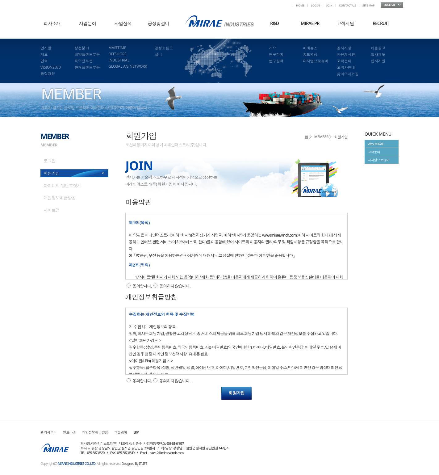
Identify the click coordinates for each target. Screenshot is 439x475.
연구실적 (276, 61)
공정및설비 (158, 23)
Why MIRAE (375, 143)
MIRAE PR (310, 23)
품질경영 (47, 73)
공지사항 (344, 48)
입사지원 (378, 61)
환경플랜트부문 (87, 67)
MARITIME (117, 47)
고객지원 (345, 23)
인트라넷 (69, 432)
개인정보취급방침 (60, 198)
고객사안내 (346, 67)
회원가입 (52, 173)
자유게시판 (346, 54)
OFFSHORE (117, 54)
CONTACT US (347, 5)
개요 (44, 54)
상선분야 (81, 48)
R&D (274, 23)
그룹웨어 (120, 432)
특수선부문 (83, 61)
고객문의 (344, 61)
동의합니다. (142, 286)
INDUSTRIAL (118, 60)
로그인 (50, 161)
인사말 (45, 48)
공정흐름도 (164, 48)
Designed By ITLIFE (134, 463)
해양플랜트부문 (87, 54)
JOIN (329, 5)
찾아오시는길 (348, 74)
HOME (300, 5)
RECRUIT (381, 23)
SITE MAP (368, 5)
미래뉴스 (310, 48)
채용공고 (378, 48)
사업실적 (123, 23)
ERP (136, 432)
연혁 (44, 61)
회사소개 (52, 23)
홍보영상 (310, 54)
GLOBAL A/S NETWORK (127, 66)
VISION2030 (50, 67)
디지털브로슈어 (315, 61)
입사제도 (378, 54)
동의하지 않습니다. (174, 286)
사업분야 (87, 23)
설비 (158, 54)
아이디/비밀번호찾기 (62, 185)
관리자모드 (48, 432)
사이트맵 (52, 210)
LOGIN (315, 5)
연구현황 (276, 54)
